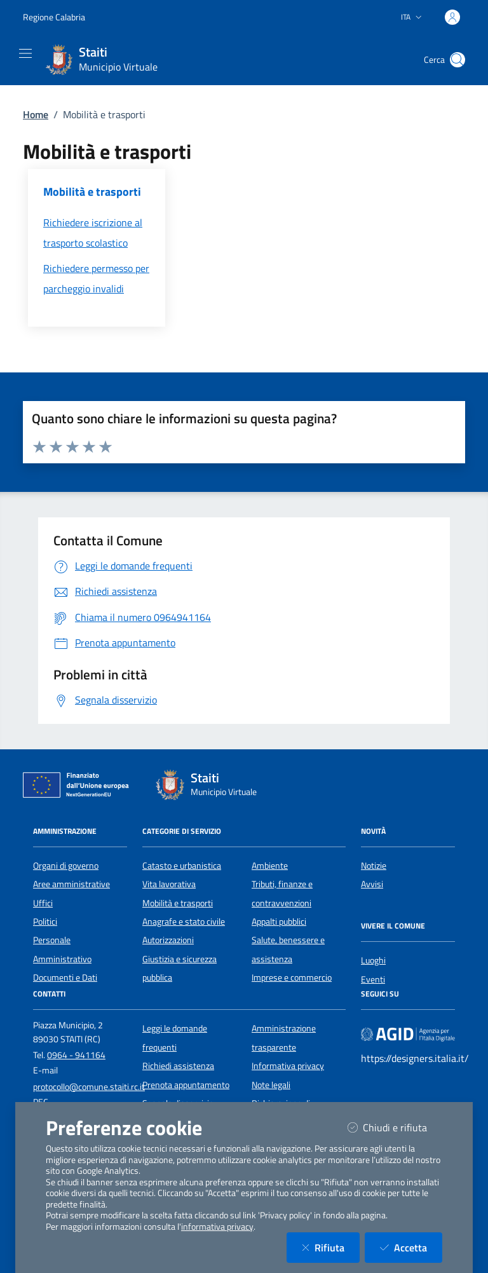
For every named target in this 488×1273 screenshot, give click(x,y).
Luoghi (373, 960)
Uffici (43, 903)
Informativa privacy (288, 1066)
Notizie (373, 866)
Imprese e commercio (292, 977)
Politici (45, 922)
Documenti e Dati (65, 977)
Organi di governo (65, 866)
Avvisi (372, 884)
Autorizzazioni (168, 940)
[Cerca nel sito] (457, 59)
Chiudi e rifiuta (395, 1127)
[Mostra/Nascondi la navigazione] (25, 53)
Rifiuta (331, 1247)
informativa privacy (217, 1227)
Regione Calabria (54, 17)
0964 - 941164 (76, 1055)
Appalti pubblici (279, 922)
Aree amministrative (71, 884)
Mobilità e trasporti (177, 903)
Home (35, 114)
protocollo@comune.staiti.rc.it (89, 1087)
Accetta (411, 1247)
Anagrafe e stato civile (183, 922)
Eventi (373, 979)
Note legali (271, 1085)
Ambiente (270, 866)
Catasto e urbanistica (181, 866)
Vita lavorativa (169, 884)
